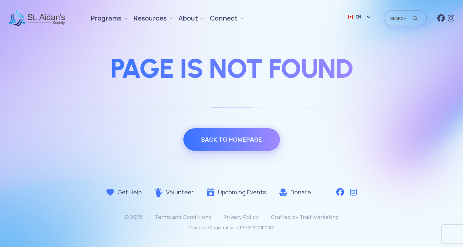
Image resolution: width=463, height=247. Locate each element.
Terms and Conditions (183, 217)
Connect (224, 18)
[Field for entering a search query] (405, 18)
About (188, 18)
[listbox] (359, 17)
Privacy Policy (241, 217)
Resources (150, 18)
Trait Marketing (319, 217)
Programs (106, 18)
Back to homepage (231, 139)
